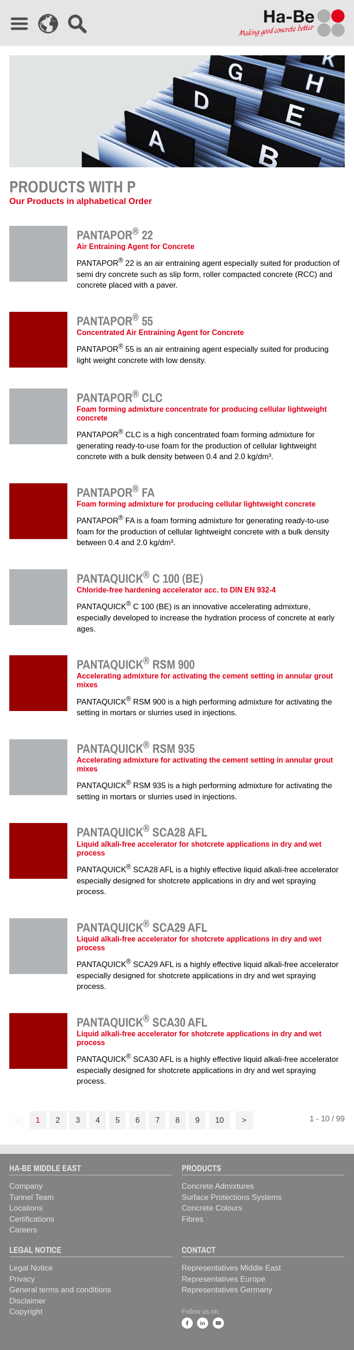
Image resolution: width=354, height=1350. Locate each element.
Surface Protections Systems (232, 1197)
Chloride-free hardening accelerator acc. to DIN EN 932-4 (176, 590)
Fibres (192, 1219)
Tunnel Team (31, 1197)
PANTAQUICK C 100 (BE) (140, 578)
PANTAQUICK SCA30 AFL (142, 1022)
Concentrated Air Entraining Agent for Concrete (160, 332)
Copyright (26, 1311)
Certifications (31, 1219)
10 (219, 1120)
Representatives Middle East (231, 1268)
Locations (26, 1208)
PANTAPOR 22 (115, 234)
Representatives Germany (227, 1289)
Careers (23, 1229)
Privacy (22, 1279)
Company (26, 1186)
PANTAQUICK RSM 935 (136, 748)
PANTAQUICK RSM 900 (136, 664)
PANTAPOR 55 (115, 320)
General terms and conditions (60, 1289)
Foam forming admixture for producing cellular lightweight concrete (196, 504)
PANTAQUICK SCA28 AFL (142, 831)
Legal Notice (30, 1268)
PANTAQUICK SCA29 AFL (142, 927)
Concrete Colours (212, 1208)
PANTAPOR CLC (120, 397)
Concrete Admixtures (218, 1186)
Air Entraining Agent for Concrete (136, 246)
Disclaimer (27, 1301)
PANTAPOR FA (116, 492)
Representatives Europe (223, 1279)
